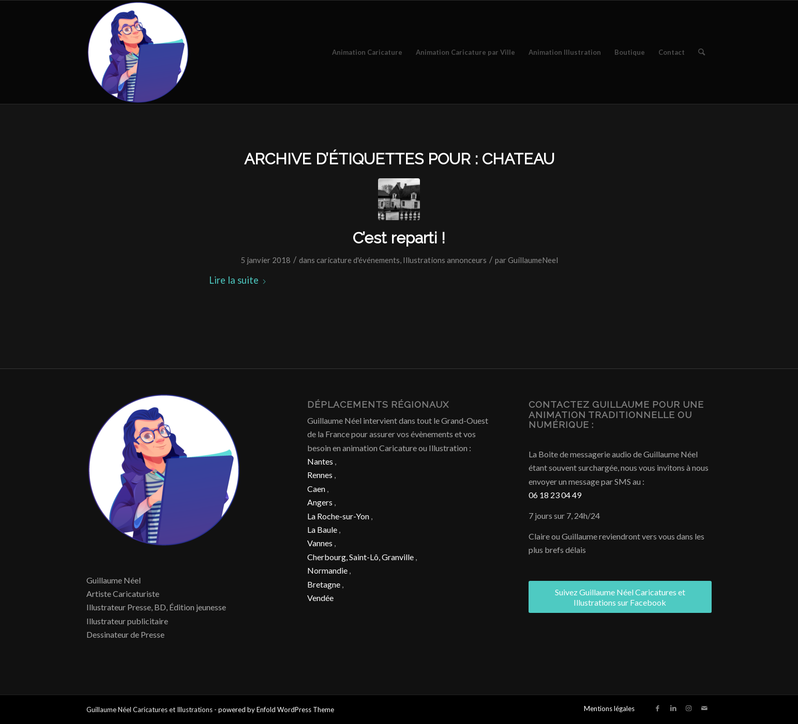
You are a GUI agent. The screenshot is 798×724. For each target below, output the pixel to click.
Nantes (320, 461)
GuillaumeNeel (533, 260)
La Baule (322, 529)
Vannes (320, 543)
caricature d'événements (358, 260)
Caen (316, 489)
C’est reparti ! (399, 238)
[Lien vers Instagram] (689, 708)
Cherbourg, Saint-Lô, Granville (360, 557)
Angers (320, 502)
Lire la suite (238, 280)
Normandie (327, 570)
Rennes (320, 475)
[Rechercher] (701, 52)
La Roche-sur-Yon (338, 516)
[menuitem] (367, 52)
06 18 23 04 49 (555, 495)
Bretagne (323, 584)
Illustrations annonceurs (445, 260)
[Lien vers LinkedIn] (673, 708)
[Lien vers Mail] (704, 708)
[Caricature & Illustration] (138, 52)
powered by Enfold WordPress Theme (276, 709)
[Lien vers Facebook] (658, 708)
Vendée (320, 598)
